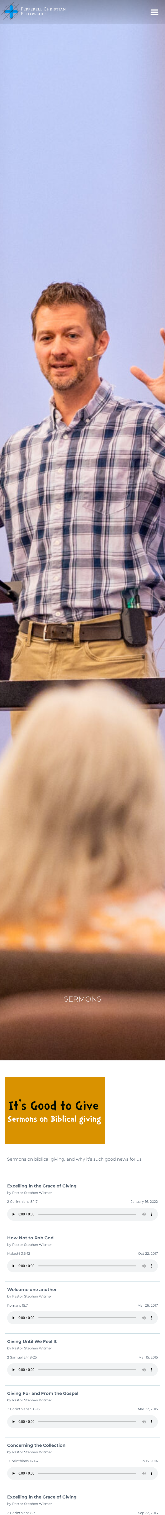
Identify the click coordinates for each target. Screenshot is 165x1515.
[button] (154, 12)
